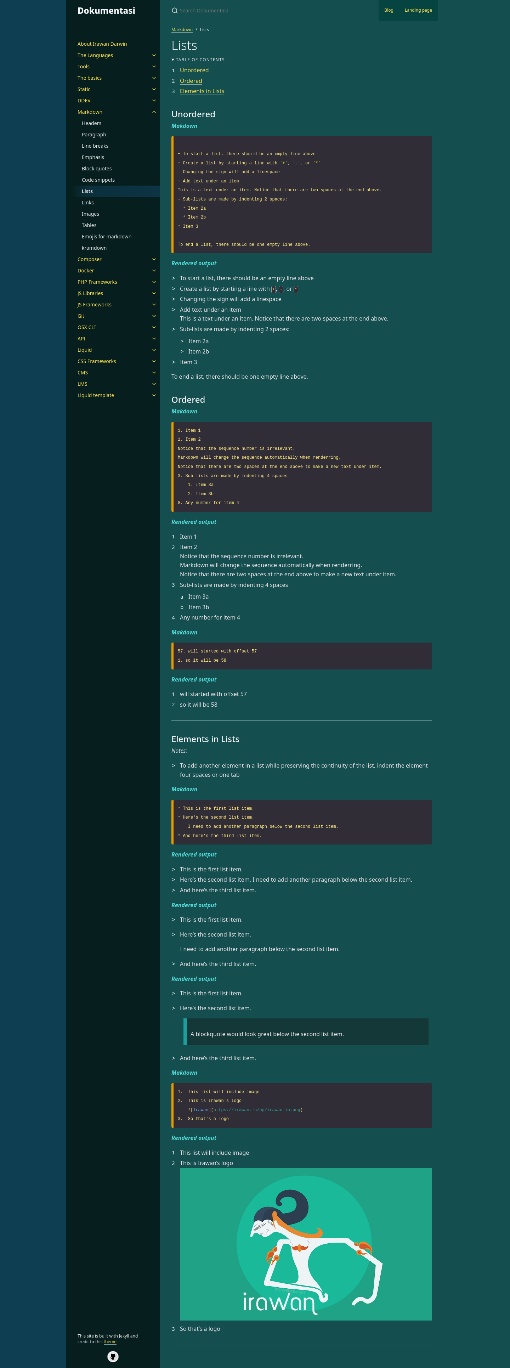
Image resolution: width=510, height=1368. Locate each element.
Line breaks (95, 145)
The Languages (95, 55)
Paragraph (94, 134)
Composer (90, 259)
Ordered (191, 81)
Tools (84, 66)
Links (88, 202)
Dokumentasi (106, 10)
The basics (90, 77)
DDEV (84, 100)
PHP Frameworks (97, 281)
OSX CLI (87, 327)
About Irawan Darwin (102, 43)
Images (90, 213)
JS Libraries (90, 293)
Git (81, 315)
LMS (82, 383)
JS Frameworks (95, 304)
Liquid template (96, 395)
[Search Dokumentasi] (255, 10)
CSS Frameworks (97, 361)
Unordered (194, 70)
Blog (388, 10)
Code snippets (98, 179)
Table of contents (200, 60)
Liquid (85, 349)
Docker (86, 270)
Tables (89, 225)
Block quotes (97, 168)
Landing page (418, 10)
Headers (91, 123)
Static (84, 89)
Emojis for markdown (106, 236)
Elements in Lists (202, 91)
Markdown (90, 111)
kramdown (94, 247)
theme (110, 1342)
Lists (87, 191)
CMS (83, 372)
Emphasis (93, 157)
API (81, 338)
